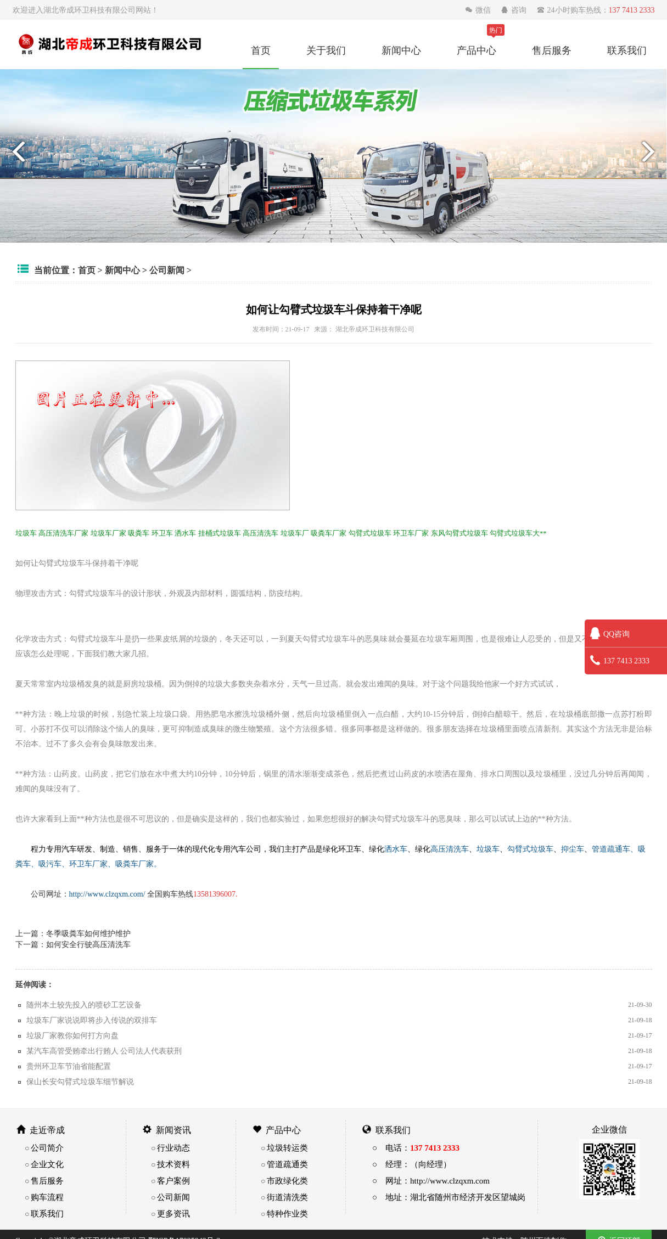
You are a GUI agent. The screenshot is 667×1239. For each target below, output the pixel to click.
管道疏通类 (287, 1164)
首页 (261, 50)
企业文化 (47, 1164)
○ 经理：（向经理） (411, 1164)
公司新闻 (166, 270)
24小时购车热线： (596, 10)
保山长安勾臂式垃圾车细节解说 (80, 1081)
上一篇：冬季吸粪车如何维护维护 (73, 933)
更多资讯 (173, 1213)
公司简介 (47, 1148)
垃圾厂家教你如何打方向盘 (72, 1035)
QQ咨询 (610, 634)
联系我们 (627, 50)
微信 (479, 10)
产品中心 (476, 50)
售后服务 (551, 50)
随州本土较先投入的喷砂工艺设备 (84, 1005)
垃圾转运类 (287, 1148)
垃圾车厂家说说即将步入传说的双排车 (91, 1020)
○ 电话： (415, 1148)
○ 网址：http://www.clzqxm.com (431, 1180)
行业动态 (173, 1148)
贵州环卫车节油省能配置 (68, 1066)
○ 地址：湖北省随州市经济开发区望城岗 (448, 1197)
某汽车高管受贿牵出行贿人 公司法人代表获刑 (104, 1051)
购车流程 (47, 1197)
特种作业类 (287, 1213)
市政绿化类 (287, 1180)
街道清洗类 (287, 1197)
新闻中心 (401, 50)
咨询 (515, 10)
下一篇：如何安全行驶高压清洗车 (73, 944)
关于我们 (326, 50)
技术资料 (173, 1164)
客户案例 (173, 1180)
